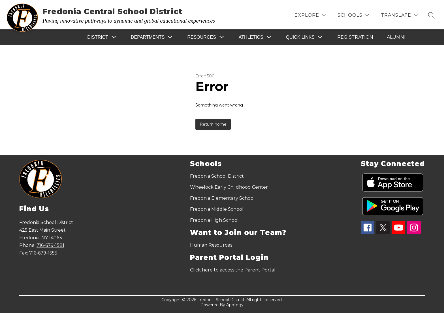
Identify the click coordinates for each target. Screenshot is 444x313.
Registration (355, 37)
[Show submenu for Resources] (201, 37)
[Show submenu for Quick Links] (300, 37)
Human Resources (211, 245)
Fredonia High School (214, 220)
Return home (213, 124)
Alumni (396, 37)
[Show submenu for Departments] (148, 37)
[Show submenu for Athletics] (251, 37)
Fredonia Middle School (217, 209)
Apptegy (235, 304)
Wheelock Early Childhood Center (229, 187)
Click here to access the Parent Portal (233, 270)
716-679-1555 (43, 253)
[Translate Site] (399, 15)
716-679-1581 (50, 245)
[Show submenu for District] (97, 37)
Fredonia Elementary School (222, 198)
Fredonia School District (217, 176)
